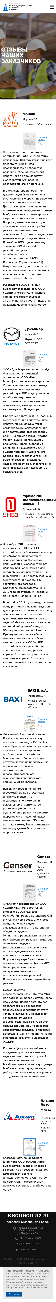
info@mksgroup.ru (30, 1249)
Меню (52, 7)
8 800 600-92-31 (28, 1215)
